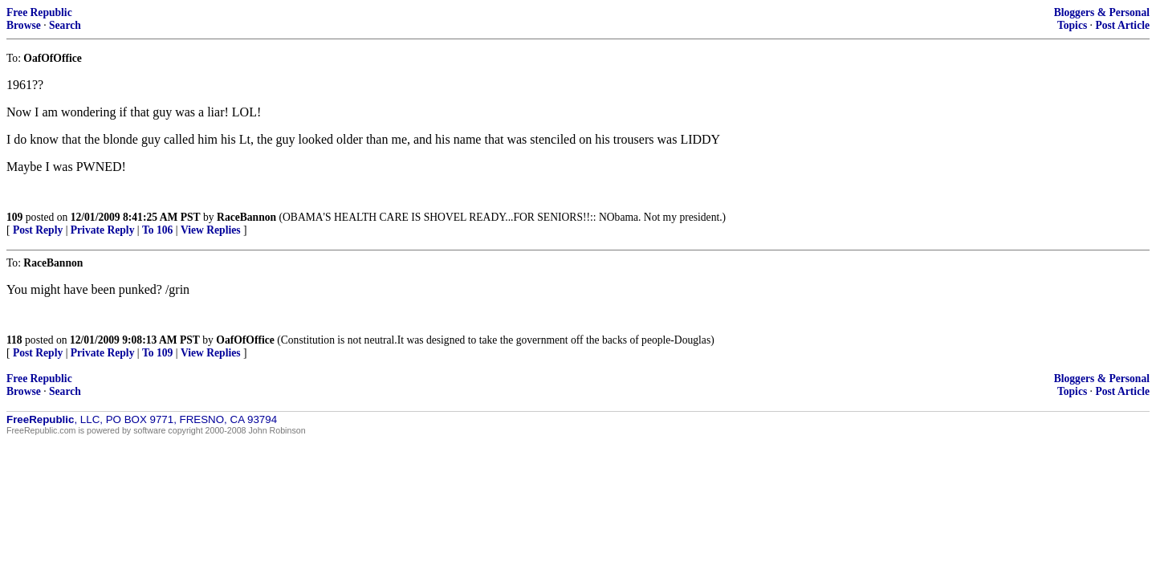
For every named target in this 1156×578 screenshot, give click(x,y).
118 (14, 340)
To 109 (157, 353)
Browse (23, 25)
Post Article (1122, 25)
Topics (1072, 25)
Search (65, 25)
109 (14, 217)
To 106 (157, 230)
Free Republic (39, 12)
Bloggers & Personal (1102, 12)
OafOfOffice (245, 340)
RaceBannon (246, 217)
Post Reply (38, 230)
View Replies (211, 230)
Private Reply (103, 230)
